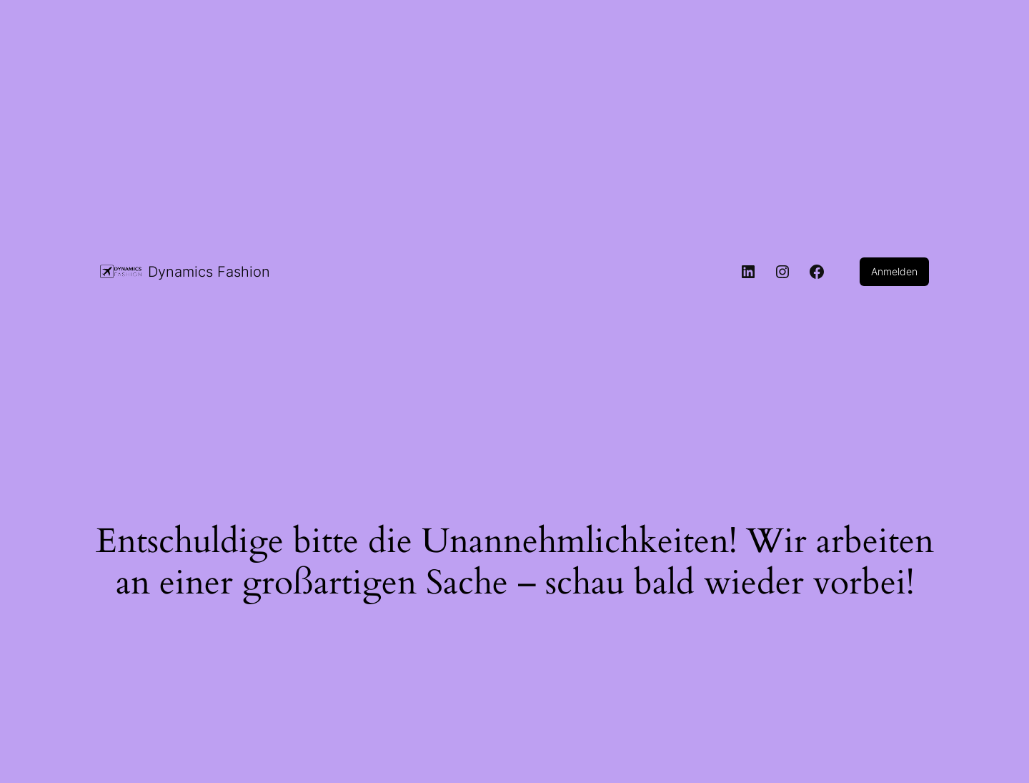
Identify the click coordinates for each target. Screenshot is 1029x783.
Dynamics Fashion (209, 271)
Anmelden (894, 271)
